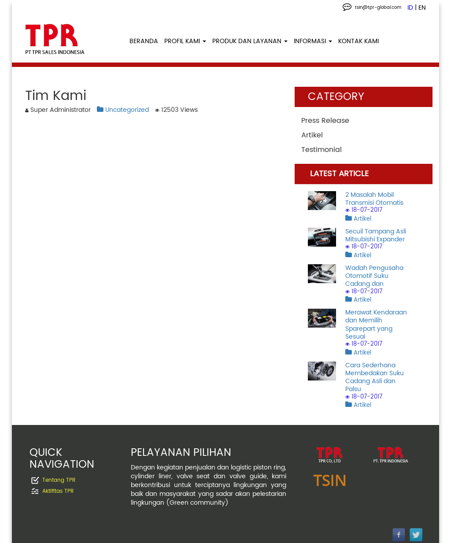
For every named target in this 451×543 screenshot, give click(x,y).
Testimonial (321, 149)
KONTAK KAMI (358, 41)
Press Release (325, 120)
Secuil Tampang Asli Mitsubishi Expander (375, 235)
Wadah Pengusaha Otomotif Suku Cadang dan (374, 276)
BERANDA (143, 41)
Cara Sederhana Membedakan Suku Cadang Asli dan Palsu (374, 377)
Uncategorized (123, 110)
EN (422, 8)
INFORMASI (313, 41)
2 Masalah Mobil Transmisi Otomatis (374, 199)
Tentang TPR (58, 480)
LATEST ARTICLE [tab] (339, 173)
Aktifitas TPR (58, 491)
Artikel (312, 135)
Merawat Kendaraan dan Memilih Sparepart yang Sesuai (376, 324)
